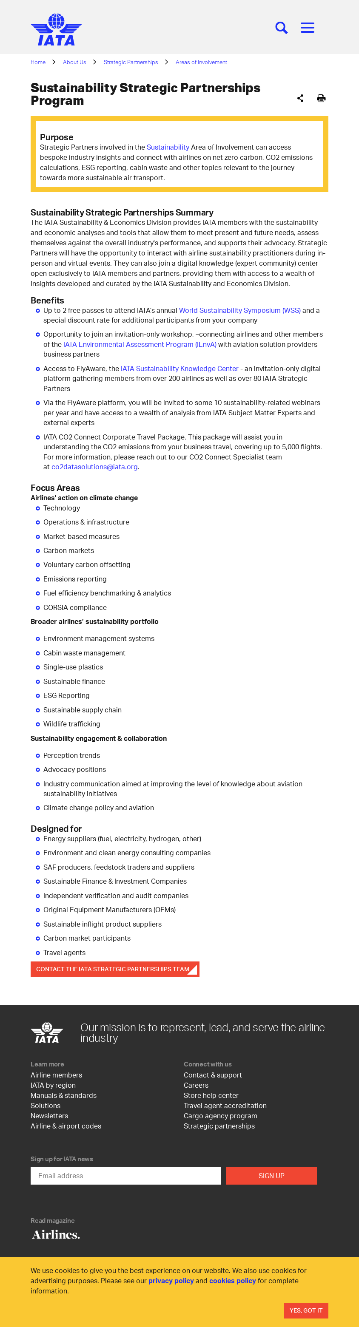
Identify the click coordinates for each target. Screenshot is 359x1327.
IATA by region (53, 1084)
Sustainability (168, 146)
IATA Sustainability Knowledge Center (180, 368)
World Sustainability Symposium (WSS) (240, 310)
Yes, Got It (306, 1310)
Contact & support (213, 1074)
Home (38, 62)
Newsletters (49, 1115)
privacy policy (171, 1280)
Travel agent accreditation (225, 1105)
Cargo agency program (220, 1115)
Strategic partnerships (219, 1125)
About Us (74, 62)
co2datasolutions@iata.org (94, 466)
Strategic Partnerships (131, 62)
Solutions (45, 1105)
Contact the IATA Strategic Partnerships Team (112, 969)
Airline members (56, 1074)
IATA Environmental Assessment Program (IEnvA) (140, 344)
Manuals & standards (64, 1095)
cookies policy (232, 1280)
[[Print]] (321, 98)
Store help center (211, 1095)
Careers (196, 1084)
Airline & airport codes (66, 1125)
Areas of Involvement (201, 62)
